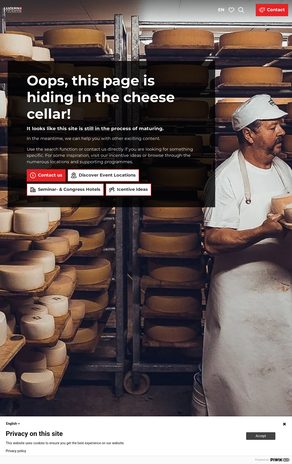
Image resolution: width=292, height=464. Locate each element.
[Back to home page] (13, 10)
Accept (261, 436)
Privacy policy (16, 451)
